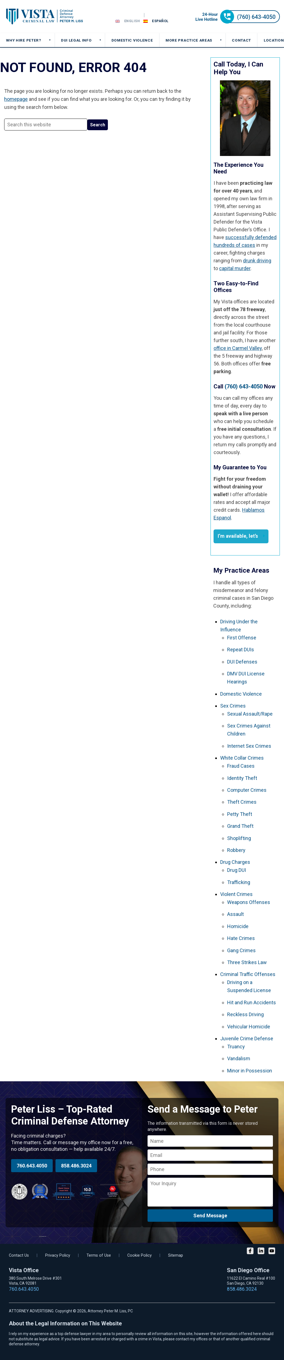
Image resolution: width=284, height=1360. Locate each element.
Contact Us (19, 1255)
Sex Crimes (233, 706)
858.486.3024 (76, 1166)
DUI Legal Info (76, 40)
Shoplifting (239, 838)
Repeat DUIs (240, 649)
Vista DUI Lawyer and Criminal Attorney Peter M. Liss (44, 16)
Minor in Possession (249, 1071)
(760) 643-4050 (244, 386)
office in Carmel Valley (238, 348)
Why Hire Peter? (23, 40)
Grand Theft (240, 826)
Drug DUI (236, 870)
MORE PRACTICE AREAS (189, 40)
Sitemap (175, 1255)
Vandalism (238, 1058)
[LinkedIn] (261, 1252)
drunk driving (257, 260)
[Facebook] (250, 1252)
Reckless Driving (245, 1014)
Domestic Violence (241, 694)
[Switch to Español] (156, 21)
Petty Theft (239, 814)
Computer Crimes (247, 790)
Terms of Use (99, 1255)
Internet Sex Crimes (249, 746)
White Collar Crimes (242, 758)
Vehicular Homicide (248, 1026)
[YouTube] (271, 1252)
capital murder (234, 268)
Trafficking (238, 882)
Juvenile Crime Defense (246, 1038)
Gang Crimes (241, 950)
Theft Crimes (242, 802)
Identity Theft (242, 778)
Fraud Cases (241, 766)
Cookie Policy (139, 1255)
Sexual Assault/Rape (250, 714)
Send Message (210, 1215)
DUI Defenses (242, 662)
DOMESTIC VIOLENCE (132, 40)
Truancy (236, 1046)
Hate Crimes (241, 938)
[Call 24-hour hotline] (238, 22)
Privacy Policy (57, 1255)
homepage (16, 99)
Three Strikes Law (247, 962)
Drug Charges (235, 862)
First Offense (241, 638)
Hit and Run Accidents (251, 1002)
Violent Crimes (236, 894)
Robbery (236, 850)
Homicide (237, 926)
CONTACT (241, 40)
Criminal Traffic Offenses (247, 974)
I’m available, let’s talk (238, 538)
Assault (235, 914)
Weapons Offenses (248, 902)
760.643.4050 (32, 1166)
